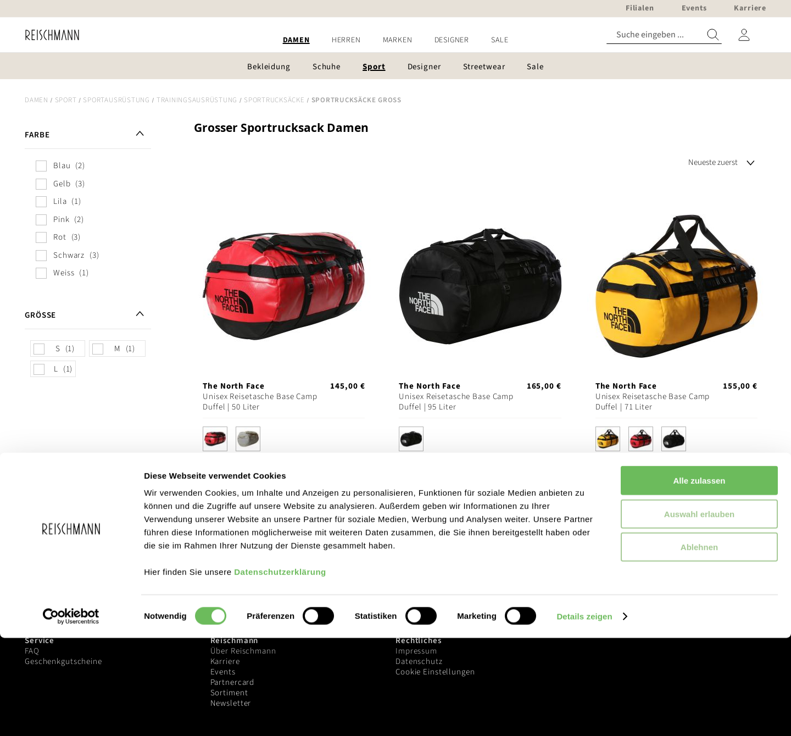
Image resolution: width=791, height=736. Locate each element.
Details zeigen (584, 714)
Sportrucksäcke (274, 100)
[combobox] (664, 35)
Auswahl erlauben (699, 612)
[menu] (395, 40)
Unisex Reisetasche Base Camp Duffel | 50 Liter (260, 402)
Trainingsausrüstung (197, 100)
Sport (66, 100)
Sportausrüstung (116, 100)
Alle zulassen (699, 578)
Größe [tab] (40, 315)
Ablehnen (699, 645)
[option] (215, 439)
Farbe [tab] (37, 135)
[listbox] (284, 442)
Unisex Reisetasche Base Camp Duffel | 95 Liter (456, 402)
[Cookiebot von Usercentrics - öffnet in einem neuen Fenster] (71, 714)
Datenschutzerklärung (280, 669)
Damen (36, 100)
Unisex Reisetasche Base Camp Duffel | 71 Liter (652, 402)
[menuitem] (296, 40)
